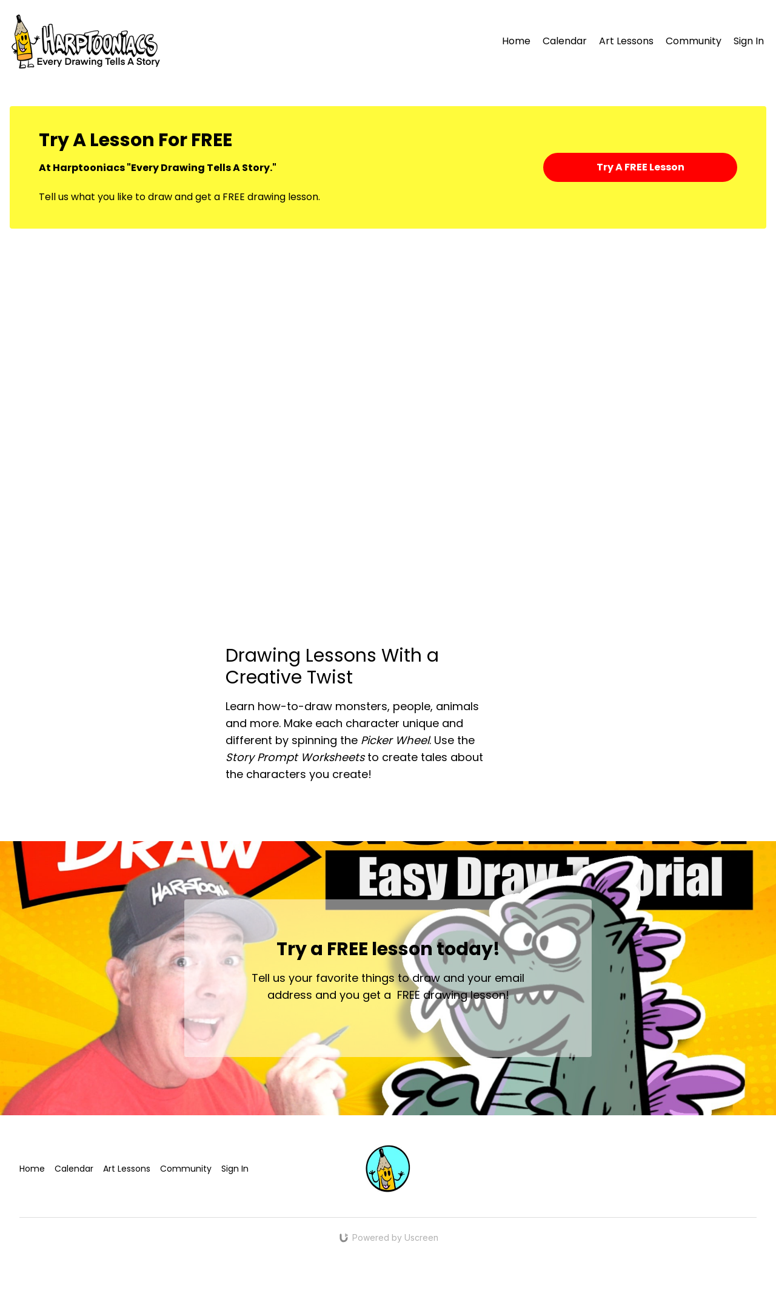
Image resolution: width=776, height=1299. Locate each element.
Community (693, 41)
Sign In (749, 41)
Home (516, 41)
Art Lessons (626, 41)
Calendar (565, 41)
